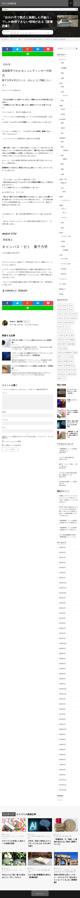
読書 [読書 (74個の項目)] (59, 370)
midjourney (8, 860)
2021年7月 (62, 601)
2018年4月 (62, 750)
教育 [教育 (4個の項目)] (59, 340)
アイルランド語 (65, 233)
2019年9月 (62, 691)
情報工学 (63, 181)
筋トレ (65, 210)
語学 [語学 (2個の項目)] (74, 366)
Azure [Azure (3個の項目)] (70, 301)
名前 (4, 412)
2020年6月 (62, 651)
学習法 (33, 826)
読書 (26, 33)
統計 (62, 132)
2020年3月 (62, 666)
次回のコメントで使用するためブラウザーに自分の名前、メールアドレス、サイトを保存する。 (27, 437)
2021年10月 (62, 586)
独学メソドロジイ (46, 826)
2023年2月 (62, 551)
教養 (60, 826)
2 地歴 (61, 105)
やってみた (15, 860)
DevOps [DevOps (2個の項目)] (70, 305)
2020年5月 (62, 656)
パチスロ (63, 215)
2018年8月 (62, 731)
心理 (62, 91)
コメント (4, 393)
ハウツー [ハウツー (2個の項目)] (69, 327)
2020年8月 (62, 641)
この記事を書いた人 (10, 291)
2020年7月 (62, 646)
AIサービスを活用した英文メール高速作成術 (72, 408)
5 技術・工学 (63, 177)
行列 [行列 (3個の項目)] (64, 366)
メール (5, 420)
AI (4, 826)
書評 (18, 33)
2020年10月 (62, 636)
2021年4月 (62, 616)
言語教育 (65, 247)
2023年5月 (62, 541)
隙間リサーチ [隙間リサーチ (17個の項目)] (62, 374)
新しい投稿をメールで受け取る (11, 445)
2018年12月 (62, 721)
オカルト (65, 95)
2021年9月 (62, 591)
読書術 (67, 826)
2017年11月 (62, 775)
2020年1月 (62, 676)
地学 (62, 154)
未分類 (61, 290)
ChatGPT (8, 826)
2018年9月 (62, 726)
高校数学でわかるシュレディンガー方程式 (39, 33)
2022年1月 (62, 571)
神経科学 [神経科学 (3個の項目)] (60, 361)
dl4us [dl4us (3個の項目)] (59, 310)
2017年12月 (62, 770)
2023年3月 (62, 546)
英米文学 (63, 270)
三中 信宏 (37, 860)
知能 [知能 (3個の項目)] (59, 357)
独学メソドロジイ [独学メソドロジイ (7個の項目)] (63, 353)
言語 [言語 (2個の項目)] (69, 366)
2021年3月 (62, 621)
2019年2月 (62, 711)
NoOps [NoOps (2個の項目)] (60, 323)
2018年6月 (62, 740)
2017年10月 (62, 780)
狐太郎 (64, 448)
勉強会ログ (62, 285)
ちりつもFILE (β (18, 891)
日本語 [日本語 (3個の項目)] (60, 344)
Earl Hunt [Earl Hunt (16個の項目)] (66, 310)
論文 (29, 828)
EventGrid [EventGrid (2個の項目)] (74, 310)
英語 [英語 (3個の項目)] (59, 366)
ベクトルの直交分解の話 (66, 453)
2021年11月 (62, 581)
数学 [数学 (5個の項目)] (64, 340)
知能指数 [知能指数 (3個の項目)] (65, 357)
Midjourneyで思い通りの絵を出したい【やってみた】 (14, 866)
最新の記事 (23, 291)
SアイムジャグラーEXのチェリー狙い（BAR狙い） (72, 387)
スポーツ (63, 206)
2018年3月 (62, 755)
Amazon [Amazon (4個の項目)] (64, 301)
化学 (62, 140)
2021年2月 (62, 626)
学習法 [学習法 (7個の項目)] (60, 336)
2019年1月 (62, 716)
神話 (62, 100)
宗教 (62, 86)
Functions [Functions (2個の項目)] (61, 314)
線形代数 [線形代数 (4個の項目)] (68, 361)
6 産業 (61, 194)
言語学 (63, 243)
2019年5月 (62, 696)
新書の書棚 (13, 33)
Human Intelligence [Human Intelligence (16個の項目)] (71, 314)
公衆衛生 (65, 149)
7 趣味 (61, 203)
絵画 (62, 220)
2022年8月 (62, 561)
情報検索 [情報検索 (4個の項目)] (71, 336)
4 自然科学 (62, 137)
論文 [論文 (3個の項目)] (64, 370)
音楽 (62, 225)
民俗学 (63, 127)
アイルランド (63, 275)
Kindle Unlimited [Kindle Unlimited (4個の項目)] (68, 318)
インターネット (65, 198)
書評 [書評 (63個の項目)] (65, 344)
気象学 (65, 157)
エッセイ (7, 33)
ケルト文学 (64, 255)
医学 (62, 145)
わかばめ (65, 455)
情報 (62, 73)
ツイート (59, 790)
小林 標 (64, 862)
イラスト (20, 860)
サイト (4, 427)
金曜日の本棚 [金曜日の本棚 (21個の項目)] (71, 370)
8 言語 (61, 230)
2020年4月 (62, 661)
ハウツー (13, 826)
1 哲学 (61, 83)
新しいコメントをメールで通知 (11, 441)
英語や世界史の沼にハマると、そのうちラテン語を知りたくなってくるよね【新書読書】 (65, 869)
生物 (62, 172)
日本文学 (63, 265)
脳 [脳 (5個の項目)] (73, 361)
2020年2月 (62, 671)
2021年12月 (62, 576)
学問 (62, 63)
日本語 (63, 238)
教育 (62, 122)
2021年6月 (62, 606)
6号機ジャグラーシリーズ (67, 491)
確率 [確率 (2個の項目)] (71, 357)
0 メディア (16, 31)
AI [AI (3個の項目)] (58, 301)
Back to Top (40, 884)
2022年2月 (62, 566)
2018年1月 (62, 765)
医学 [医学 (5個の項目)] (67, 331)
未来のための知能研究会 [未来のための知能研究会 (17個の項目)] (65, 348)
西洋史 (63, 113)
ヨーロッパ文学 (65, 260)
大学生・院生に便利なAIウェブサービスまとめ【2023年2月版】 (68, 504)
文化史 (63, 108)
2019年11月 (62, 686)
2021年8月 (62, 596)
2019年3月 (62, 706)
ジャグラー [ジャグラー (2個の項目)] (61, 327)
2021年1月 (62, 631)
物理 (62, 167)
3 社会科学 (62, 118)
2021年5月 (62, 611)
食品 (64, 189)
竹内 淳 (22, 33)
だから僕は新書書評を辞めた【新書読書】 (39, 866)
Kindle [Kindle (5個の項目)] (60, 318)
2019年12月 (62, 681)
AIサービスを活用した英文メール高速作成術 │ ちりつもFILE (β (68, 508)
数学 (62, 162)
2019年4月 (62, 701)
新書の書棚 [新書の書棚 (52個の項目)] (71, 340)
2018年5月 (62, 745)
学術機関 (63, 68)
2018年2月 (62, 760)
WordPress (35, 893)
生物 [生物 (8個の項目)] (72, 353)
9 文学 (61, 252)
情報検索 (38, 826)
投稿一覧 (26, 322)
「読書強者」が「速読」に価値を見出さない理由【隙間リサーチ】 (65, 832)
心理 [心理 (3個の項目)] (65, 336)
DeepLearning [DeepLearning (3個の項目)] (62, 305)
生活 (62, 186)
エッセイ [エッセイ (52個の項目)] (67, 323)
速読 (70, 826)
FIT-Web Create (18, 893)
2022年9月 (62, 556)
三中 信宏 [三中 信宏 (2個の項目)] (60, 331)
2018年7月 (62, 736)
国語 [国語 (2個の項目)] (72, 331)
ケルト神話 (62, 280)
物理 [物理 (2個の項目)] (75, 348)
